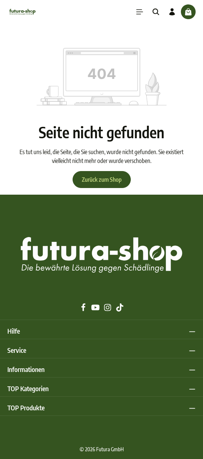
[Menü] (139, 11)
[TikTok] (120, 309)
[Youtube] (96, 309)
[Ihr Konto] (172, 11)
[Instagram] (108, 309)
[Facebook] (83, 309)
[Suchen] (155, 11)
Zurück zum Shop (102, 179)
